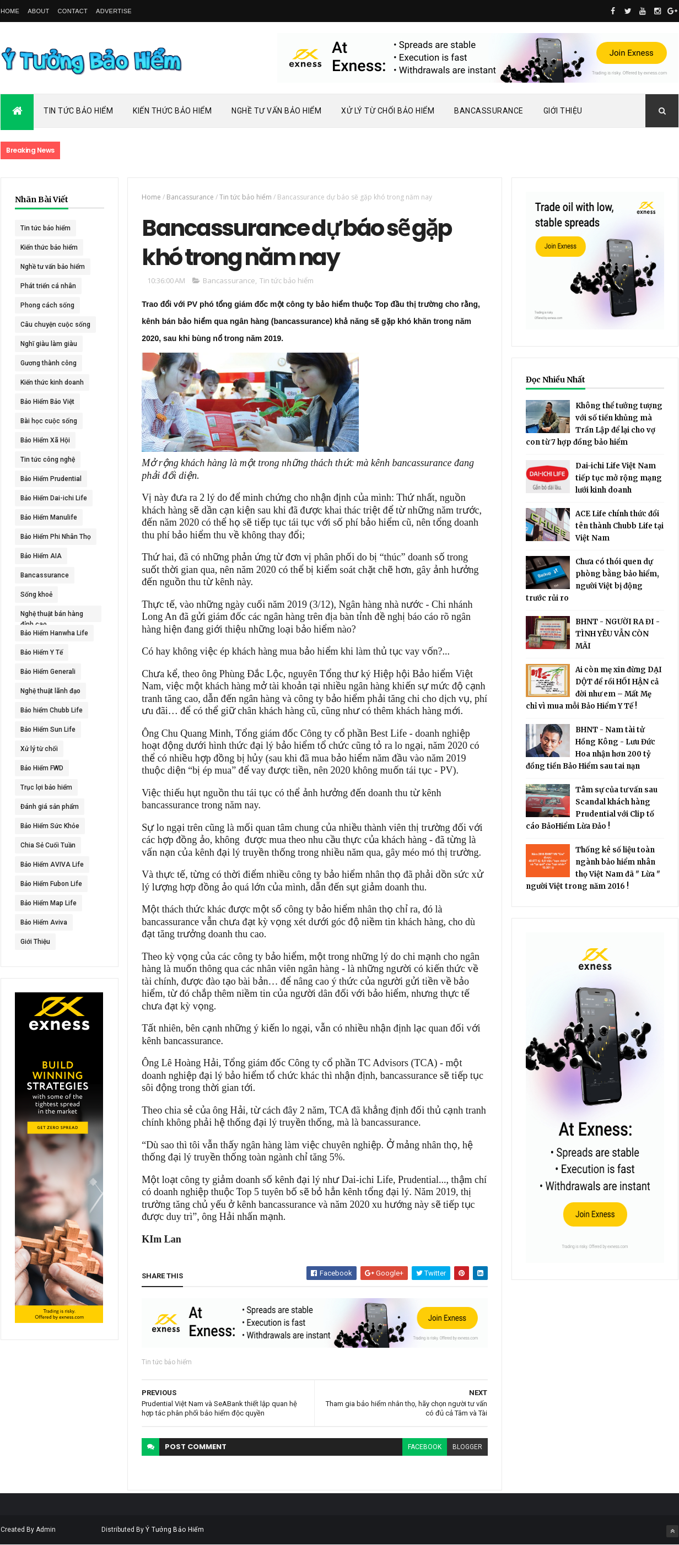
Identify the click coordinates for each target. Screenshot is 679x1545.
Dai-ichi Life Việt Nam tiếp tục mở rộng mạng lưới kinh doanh (618, 478)
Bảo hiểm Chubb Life (51, 710)
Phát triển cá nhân (48, 286)
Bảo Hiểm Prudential (51, 479)
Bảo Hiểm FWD (41, 768)
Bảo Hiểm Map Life (48, 903)
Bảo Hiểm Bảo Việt (47, 402)
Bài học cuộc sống (48, 421)
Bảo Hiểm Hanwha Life (54, 633)
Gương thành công (48, 363)
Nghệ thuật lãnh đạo (50, 691)
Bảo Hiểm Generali (48, 672)
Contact (73, 11)
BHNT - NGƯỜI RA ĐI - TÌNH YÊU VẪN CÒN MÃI (617, 634)
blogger (467, 1447)
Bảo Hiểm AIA (41, 556)
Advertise (114, 11)
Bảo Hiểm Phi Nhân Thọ (55, 537)
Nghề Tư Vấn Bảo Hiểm (276, 110)
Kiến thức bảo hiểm (49, 247)
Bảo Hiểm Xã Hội (45, 440)
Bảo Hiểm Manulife (48, 517)
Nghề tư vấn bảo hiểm (52, 267)
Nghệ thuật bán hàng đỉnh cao (51, 616)
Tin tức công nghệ (47, 459)
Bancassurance (489, 110)
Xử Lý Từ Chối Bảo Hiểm (387, 110)
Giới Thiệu (563, 110)
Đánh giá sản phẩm (49, 807)
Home (10, 11)
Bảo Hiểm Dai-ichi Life (53, 498)
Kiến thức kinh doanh (52, 382)
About (38, 11)
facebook (424, 1447)
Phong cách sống (47, 305)
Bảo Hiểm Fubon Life (51, 884)
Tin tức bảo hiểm (45, 228)
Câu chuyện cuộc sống (55, 324)
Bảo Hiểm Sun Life (48, 729)
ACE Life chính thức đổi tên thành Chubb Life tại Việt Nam (619, 526)
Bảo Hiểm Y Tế (41, 652)
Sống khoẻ (36, 594)
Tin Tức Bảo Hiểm (78, 110)
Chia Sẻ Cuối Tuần (48, 845)
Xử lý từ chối (39, 749)
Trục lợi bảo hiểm (46, 787)
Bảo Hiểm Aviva (43, 922)
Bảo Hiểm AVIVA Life (52, 864)
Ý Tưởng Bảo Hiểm (175, 1529)
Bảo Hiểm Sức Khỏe (49, 826)
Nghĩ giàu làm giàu (48, 344)
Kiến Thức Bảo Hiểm (172, 110)
